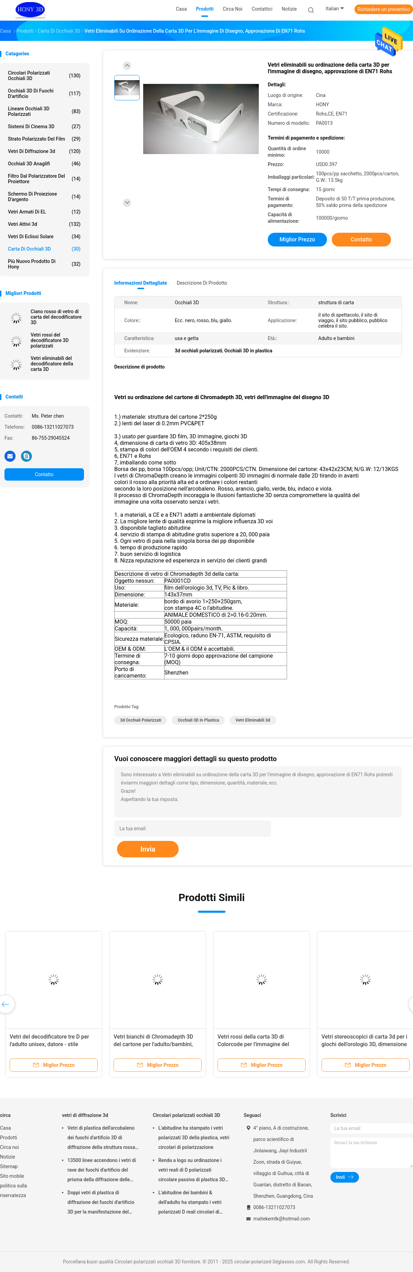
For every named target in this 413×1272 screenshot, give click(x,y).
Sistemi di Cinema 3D (44, 126)
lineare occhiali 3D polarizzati (44, 111)
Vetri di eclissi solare (44, 236)
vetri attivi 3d (44, 224)
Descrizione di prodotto (202, 283)
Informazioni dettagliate (140, 283)
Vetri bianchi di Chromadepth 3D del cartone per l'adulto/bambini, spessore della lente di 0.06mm (153, 1044)
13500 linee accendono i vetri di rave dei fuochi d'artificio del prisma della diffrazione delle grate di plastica (101, 1171)
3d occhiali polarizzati (140, 720)
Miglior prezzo (297, 239)
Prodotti (8, 1137)
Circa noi (9, 1147)
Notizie (7, 1157)
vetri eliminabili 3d (252, 720)
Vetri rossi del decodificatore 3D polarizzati (49, 340)
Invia (147, 849)
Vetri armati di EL (44, 211)
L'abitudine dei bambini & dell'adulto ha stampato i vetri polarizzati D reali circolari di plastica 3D (190, 1203)
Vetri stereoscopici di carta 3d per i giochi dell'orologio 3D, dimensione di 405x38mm (364, 1044)
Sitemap (9, 1166)
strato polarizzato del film (44, 138)
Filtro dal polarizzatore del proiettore (44, 178)
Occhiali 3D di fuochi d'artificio (44, 93)
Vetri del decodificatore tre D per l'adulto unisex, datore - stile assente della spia (49, 1044)
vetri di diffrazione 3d (44, 151)
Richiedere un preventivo (384, 9)
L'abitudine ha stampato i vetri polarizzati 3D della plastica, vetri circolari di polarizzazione (193, 1137)
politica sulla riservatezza (13, 1190)
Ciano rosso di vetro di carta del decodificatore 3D (56, 317)
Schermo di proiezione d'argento (44, 196)
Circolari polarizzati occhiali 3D (44, 75)
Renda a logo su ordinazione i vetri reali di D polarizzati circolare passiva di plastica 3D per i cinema (191, 1171)
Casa (5, 1128)
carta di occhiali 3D (44, 248)
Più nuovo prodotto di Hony (44, 264)
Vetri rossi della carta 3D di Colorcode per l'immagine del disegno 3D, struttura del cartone (258, 1044)
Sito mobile (12, 1176)
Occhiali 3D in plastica (198, 720)
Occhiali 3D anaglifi (44, 163)
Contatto (44, 474)
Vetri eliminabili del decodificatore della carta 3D (52, 363)
